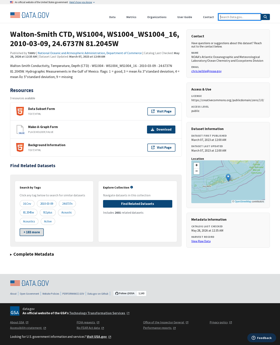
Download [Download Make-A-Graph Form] (161, 129)
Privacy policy (221, 322)
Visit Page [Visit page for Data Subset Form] (161, 111)
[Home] (29, 15)
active (48, 221)
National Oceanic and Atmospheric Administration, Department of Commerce (90, 53)
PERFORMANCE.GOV (73, 293)
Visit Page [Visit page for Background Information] (161, 147)
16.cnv (27, 203)
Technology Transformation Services (99, 313)
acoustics (29, 221)
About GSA (19, 322)
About (13, 293)
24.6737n (67, 203)
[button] (228, 178)
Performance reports (159, 328)
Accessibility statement (28, 328)
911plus (47, 212)
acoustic (66, 212)
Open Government (29, 293)
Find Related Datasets (137, 204)
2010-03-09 (46, 203)
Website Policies (50, 293)
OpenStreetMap (243, 201)
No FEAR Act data (90, 328)
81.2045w (28, 212)
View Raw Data (201, 241)
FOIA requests (88, 322)
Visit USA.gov (99, 336)
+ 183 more (32, 232)
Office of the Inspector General (166, 322)
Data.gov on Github (98, 293)
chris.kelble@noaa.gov (206, 71)
